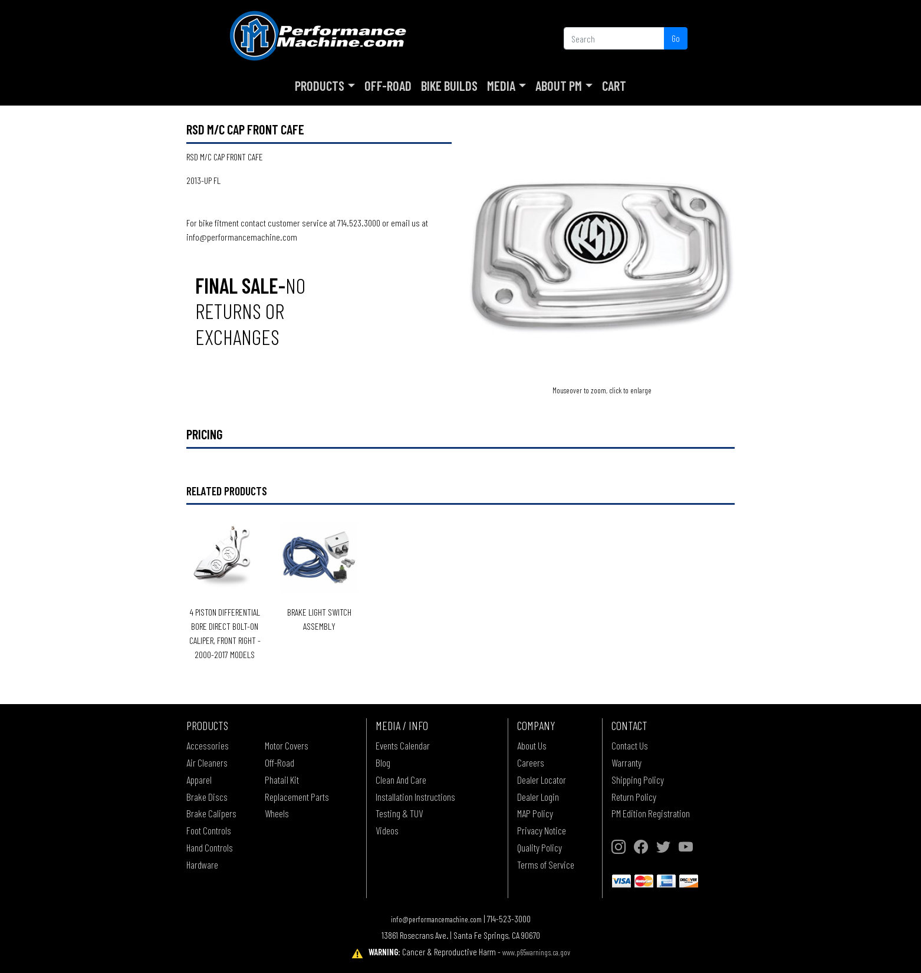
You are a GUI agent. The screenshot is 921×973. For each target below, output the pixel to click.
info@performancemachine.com (436, 919)
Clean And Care (401, 779)
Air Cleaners (207, 762)
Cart (614, 85)
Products (319, 85)
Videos (387, 830)
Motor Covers (286, 745)
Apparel (199, 779)
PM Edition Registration (650, 813)
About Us (532, 745)
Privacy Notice (541, 830)
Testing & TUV (399, 813)
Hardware (202, 864)
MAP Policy (535, 813)
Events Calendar (403, 745)
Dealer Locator (541, 779)
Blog (383, 762)
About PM (558, 85)
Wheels (277, 813)
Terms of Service (545, 864)
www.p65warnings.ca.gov (536, 952)
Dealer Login (538, 797)
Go (676, 38)
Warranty (626, 762)
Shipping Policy (637, 779)
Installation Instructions (415, 797)
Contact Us (629, 745)
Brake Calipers (211, 813)
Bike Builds (449, 85)
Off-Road (388, 85)
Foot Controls (208, 830)
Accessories (207, 745)
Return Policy (633, 797)
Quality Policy (539, 847)
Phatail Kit (282, 779)
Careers (530, 762)
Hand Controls (209, 847)
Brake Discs (207, 797)
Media (501, 85)
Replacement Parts (297, 797)
